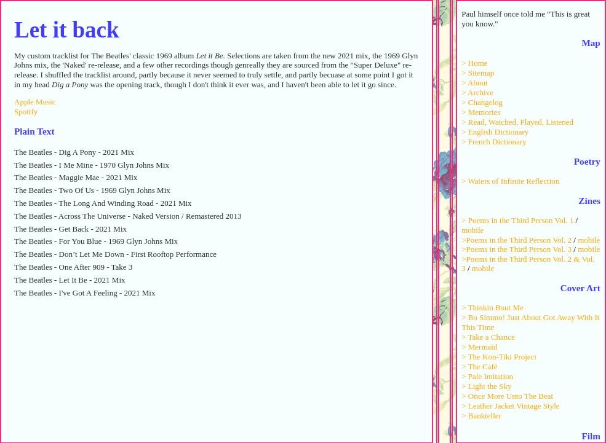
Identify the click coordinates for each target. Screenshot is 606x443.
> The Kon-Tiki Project (498, 356)
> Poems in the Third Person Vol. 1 (517, 220)
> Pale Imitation (487, 376)
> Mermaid (479, 346)
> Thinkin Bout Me (492, 307)
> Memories (480, 112)
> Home (474, 63)
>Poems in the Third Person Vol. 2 (516, 240)
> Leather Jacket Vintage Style (510, 405)
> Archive (477, 92)
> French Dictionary (494, 141)
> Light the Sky (486, 386)
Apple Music (35, 101)
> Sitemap (477, 72)
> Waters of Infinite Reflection (510, 181)
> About (474, 82)
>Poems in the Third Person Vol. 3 (516, 249)
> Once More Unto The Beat (507, 396)
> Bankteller (481, 415)
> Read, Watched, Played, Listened (517, 122)
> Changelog (482, 102)
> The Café (479, 366)
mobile (472, 230)
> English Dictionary (494, 131)
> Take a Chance (488, 337)
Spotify (26, 111)
